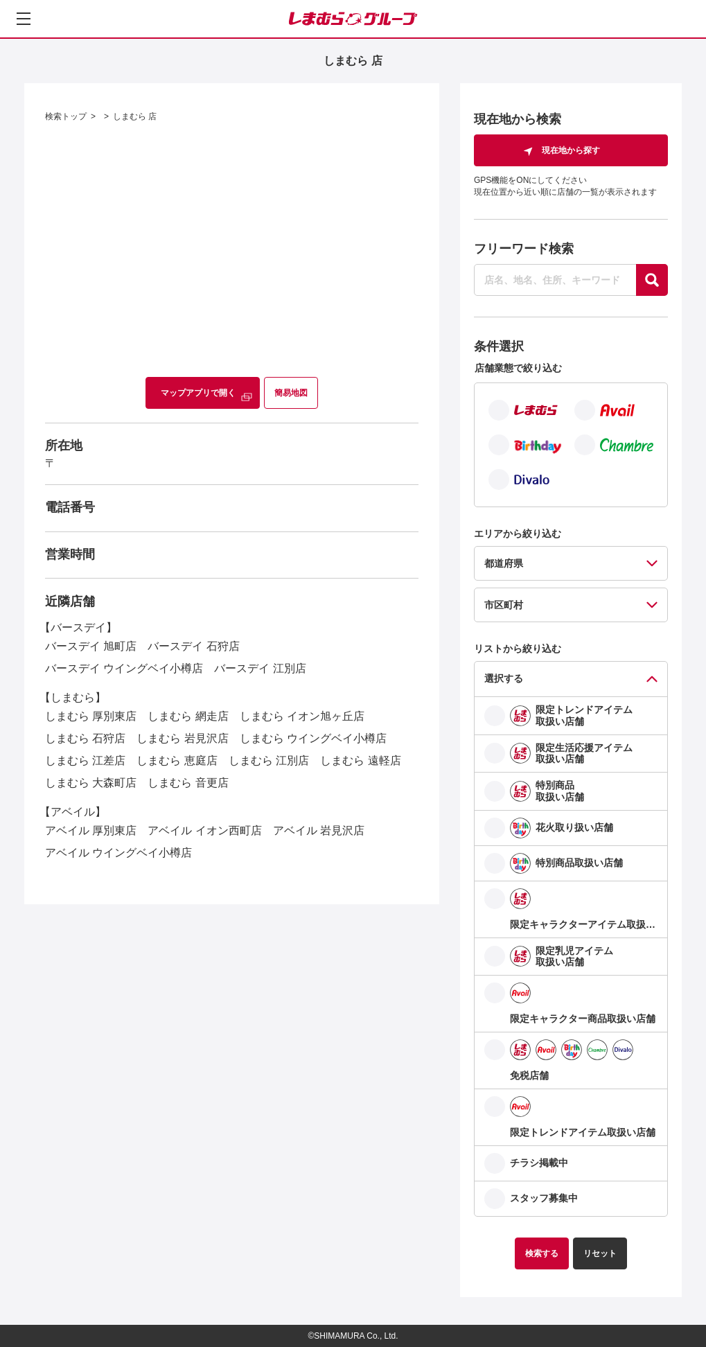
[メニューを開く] (23, 18)
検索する (541, 1253)
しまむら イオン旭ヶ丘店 (302, 716)
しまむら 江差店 (85, 760)
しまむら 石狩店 (85, 738)
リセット (600, 1253)
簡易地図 (291, 393)
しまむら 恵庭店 (176, 760)
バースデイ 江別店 (260, 668)
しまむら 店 (135, 116)
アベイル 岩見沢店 (318, 830)
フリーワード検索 (524, 249)
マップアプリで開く (198, 393)
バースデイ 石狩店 (193, 646)
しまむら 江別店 (269, 760)
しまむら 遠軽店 (360, 760)
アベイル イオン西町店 (204, 830)
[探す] (652, 280)
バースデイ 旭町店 (90, 646)
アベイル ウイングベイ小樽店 (118, 853)
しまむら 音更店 (188, 783)
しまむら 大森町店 (90, 783)
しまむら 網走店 (188, 716)
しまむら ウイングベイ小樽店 (313, 738)
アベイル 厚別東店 (90, 830)
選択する (503, 678)
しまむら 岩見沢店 (182, 738)
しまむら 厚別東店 (90, 716)
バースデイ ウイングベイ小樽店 (124, 668)
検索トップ (66, 116)
